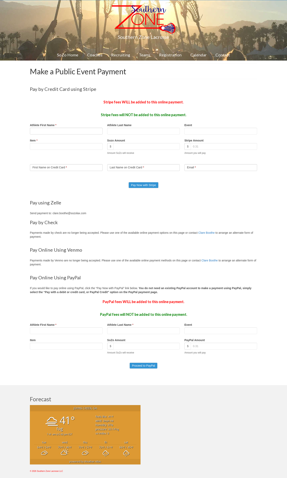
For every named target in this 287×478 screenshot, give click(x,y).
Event (188, 125)
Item (33, 140)
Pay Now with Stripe (143, 185)
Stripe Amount (193, 140)
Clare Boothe (206, 232)
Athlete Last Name (119, 125)
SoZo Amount (116, 340)
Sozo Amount (116, 140)
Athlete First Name (43, 125)
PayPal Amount (194, 340)
